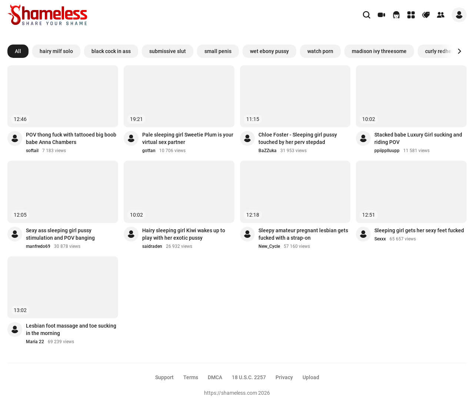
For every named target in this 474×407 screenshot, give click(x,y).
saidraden (152, 246)
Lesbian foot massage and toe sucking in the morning (71, 329)
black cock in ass (111, 51)
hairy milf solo (56, 51)
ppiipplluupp (387, 150)
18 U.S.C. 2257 (249, 377)
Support (164, 377)
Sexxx (380, 239)
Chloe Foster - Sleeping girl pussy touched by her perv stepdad (297, 138)
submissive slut (167, 51)
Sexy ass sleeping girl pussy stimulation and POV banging (60, 234)
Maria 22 (35, 341)
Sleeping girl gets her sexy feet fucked (419, 230)
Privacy (284, 377)
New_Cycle (269, 246)
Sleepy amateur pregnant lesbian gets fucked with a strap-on (303, 234)
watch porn (320, 51)
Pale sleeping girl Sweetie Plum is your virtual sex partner (187, 138)
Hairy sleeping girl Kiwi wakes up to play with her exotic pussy (183, 234)
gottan (149, 150)
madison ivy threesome (379, 51)
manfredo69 (38, 246)
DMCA (215, 377)
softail (32, 150)
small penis (217, 51)
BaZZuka (267, 150)
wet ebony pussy (269, 51)
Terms (190, 377)
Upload (311, 377)
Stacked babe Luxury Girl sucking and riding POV (418, 138)
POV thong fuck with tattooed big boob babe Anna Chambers (71, 138)
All (18, 51)
